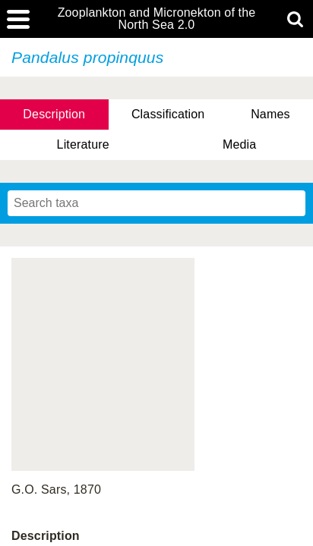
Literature (83, 144)
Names (270, 114)
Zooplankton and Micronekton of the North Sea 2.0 (157, 19)
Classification (168, 114)
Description (54, 114)
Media (239, 144)
